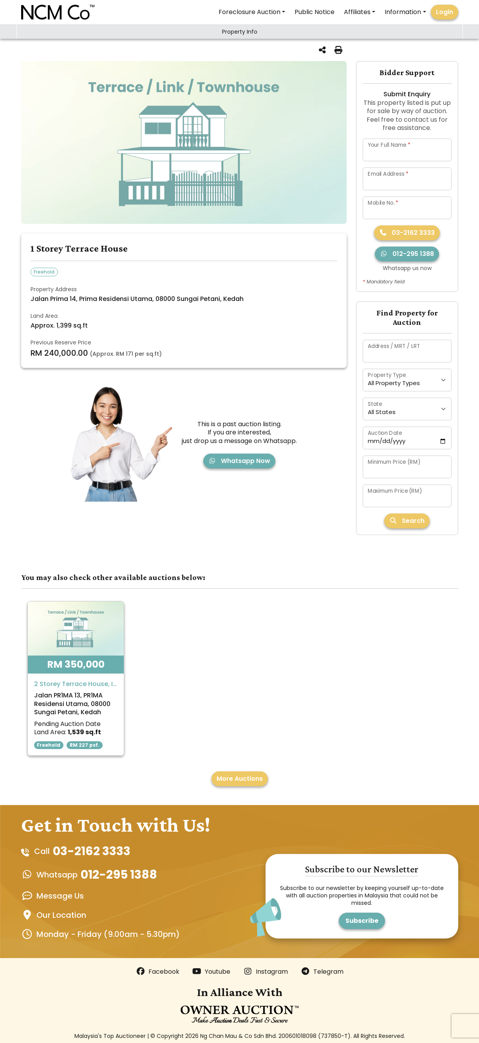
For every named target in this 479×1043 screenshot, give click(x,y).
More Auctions (240, 778)
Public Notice (314, 11)
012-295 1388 (407, 253)
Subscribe (361, 920)
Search (407, 520)
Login (444, 11)
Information (403, 11)
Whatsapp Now (239, 460)
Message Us (60, 896)
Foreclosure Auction (249, 11)
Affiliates (357, 11)
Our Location (61, 915)
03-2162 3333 (407, 232)
